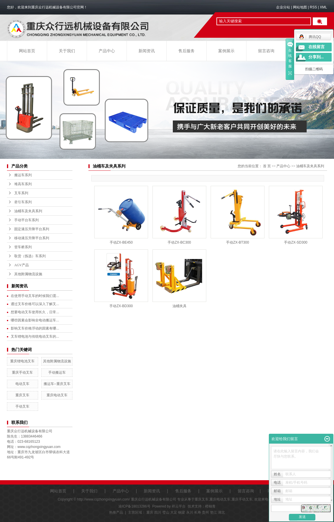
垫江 (213, 512)
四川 (157, 512)
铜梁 (181, 512)
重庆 (149, 512)
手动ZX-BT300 (237, 242)
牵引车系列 (23, 202)
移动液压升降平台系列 (31, 238)
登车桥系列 (23, 247)
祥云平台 (179, 506)
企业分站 (283, 7)
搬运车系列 (23, 175)
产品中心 (107, 51)
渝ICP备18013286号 (134, 506)
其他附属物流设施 (28, 274)
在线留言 (316, 47)
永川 (189, 512)
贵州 (205, 512)
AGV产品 (21, 265)
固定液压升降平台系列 (31, 229)
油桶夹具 (179, 306)
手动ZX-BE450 (121, 242)
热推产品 (116, 512)
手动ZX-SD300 (295, 242)
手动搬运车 (57, 372)
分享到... (316, 57)
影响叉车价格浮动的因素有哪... (35, 328)
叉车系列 (21, 193)
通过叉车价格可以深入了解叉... (35, 304)
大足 (173, 512)
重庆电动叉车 (57, 395)
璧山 (165, 512)
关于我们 (67, 51)
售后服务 (186, 51)
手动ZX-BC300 (179, 242)
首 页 (267, 166)
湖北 (221, 512)
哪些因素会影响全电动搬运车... (35, 320)
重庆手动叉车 (22, 372)
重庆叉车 (22, 395)
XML (323, 7)
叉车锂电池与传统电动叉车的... (35, 336)
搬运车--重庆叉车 (57, 384)
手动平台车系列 (26, 220)
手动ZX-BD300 (121, 306)
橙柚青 (210, 506)
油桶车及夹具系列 (28, 211)
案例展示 (226, 51)
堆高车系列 (23, 184)
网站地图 (300, 7)
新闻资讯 (146, 51)
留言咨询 (266, 51)
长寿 (197, 512)
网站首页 (27, 51)
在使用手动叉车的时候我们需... (35, 296)
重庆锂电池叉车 (22, 361)
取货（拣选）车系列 (30, 256)
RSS (313, 7)
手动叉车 (22, 406)
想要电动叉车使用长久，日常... (35, 312)
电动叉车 (22, 384)
